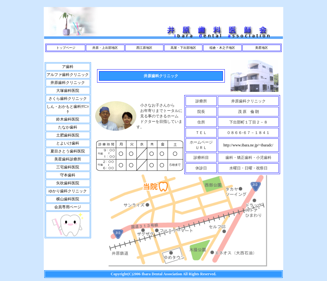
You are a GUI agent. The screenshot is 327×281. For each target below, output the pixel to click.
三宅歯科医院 (67, 167)
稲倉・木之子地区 (222, 47)
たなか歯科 (67, 127)
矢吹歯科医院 (67, 183)
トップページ (65, 47)
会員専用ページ (67, 207)
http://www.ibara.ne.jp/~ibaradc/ (248, 145)
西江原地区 (144, 47)
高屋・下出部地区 (183, 47)
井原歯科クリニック (67, 82)
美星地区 (261, 47)
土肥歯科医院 (67, 135)
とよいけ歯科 (67, 143)
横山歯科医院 (67, 199)
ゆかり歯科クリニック (68, 191)
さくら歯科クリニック (68, 98)
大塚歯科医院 (67, 90)
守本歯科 (67, 175)
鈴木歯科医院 (67, 119)
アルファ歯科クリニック (68, 74)
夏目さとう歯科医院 (67, 151)
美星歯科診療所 (67, 159)
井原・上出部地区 (105, 47)
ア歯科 (67, 66)
